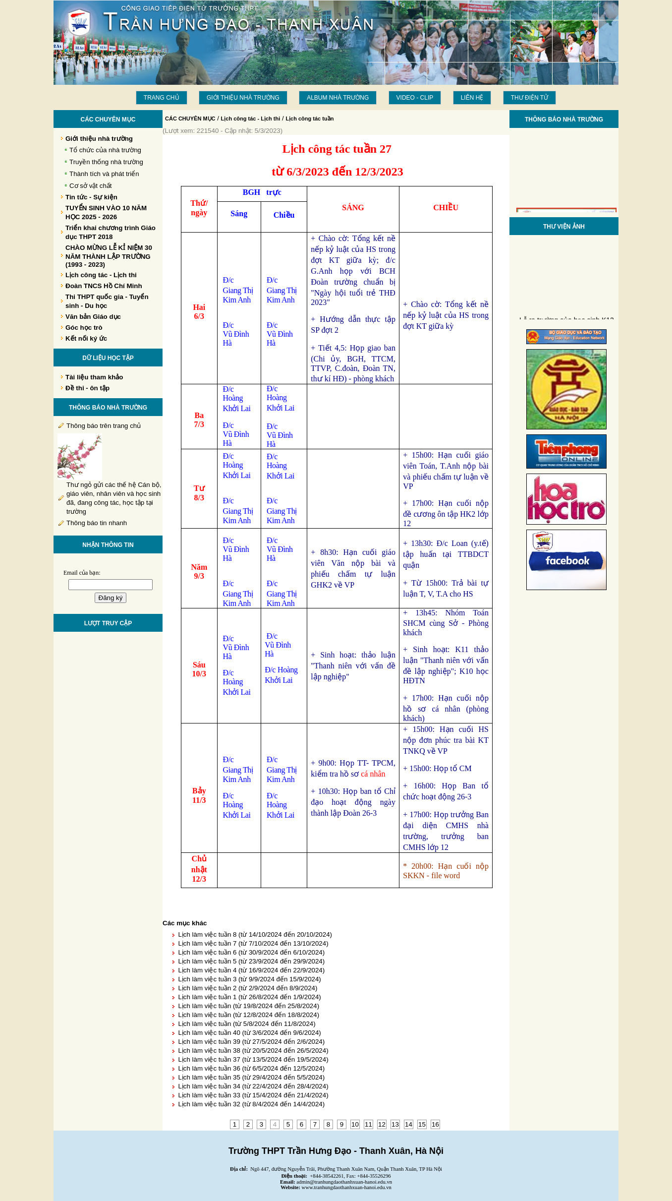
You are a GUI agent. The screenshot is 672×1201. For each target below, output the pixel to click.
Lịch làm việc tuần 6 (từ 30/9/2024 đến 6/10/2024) (251, 952)
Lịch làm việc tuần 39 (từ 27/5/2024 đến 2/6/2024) (251, 1041)
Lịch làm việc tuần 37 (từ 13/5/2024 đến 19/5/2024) (253, 1059)
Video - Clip (415, 97)
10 (355, 1124)
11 (368, 1124)
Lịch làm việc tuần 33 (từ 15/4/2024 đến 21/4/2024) (253, 1095)
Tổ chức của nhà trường (105, 150)
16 (435, 1124)
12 (382, 1124)
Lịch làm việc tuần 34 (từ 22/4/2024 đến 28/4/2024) (253, 1086)
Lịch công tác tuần (309, 118)
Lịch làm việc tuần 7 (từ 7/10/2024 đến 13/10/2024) (253, 943)
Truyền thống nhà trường (106, 162)
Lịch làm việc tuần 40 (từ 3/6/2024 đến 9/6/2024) (249, 1032)
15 (422, 1124)
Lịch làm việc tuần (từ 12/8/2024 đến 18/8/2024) (248, 1015)
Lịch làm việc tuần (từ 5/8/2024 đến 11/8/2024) (246, 1023)
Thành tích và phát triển (104, 174)
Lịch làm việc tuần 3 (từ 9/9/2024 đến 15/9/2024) (249, 979)
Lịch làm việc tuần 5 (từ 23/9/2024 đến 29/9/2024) (251, 961)
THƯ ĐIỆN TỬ (529, 97)
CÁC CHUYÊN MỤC (190, 118)
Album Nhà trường (338, 97)
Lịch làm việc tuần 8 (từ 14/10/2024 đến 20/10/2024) (255, 934)
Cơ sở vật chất (90, 185)
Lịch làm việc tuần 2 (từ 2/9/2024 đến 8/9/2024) (247, 988)
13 (395, 1124)
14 (408, 1124)
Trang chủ (161, 97)
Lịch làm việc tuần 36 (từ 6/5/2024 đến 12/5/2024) (251, 1068)
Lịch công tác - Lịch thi (250, 118)
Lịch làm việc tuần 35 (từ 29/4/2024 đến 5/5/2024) (251, 1077)
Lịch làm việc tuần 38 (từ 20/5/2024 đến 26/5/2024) (253, 1050)
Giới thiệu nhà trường (243, 97)
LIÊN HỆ (472, 97)
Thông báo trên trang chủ (103, 425)
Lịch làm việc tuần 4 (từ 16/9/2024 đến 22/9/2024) (251, 970)
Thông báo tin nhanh (96, 523)
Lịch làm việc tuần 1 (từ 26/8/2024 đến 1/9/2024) (249, 997)
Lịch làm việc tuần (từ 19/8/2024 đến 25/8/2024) (248, 1006)
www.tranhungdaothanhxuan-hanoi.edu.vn (347, 1187)
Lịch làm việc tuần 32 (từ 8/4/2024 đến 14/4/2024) (251, 1104)
